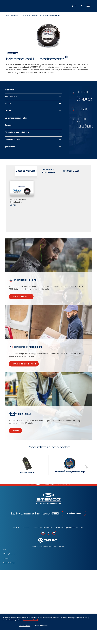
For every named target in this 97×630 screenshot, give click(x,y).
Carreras (26, 527)
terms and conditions (30, 620)
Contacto (15, 527)
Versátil (8, 103)
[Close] (93, 617)
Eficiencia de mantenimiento (17, 132)
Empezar (15, 430)
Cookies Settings (24, 626)
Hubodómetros (36, 15)
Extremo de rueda (24, 15)
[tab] (26, 171)
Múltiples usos (11, 96)
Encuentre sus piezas (21, 296)
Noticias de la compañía (43, 527)
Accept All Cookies (41, 626)
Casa (7, 15)
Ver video (13, 205)
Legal (4, 549)
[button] (88, 5)
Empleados (6, 558)
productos (14, 15)
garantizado (10, 147)
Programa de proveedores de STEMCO (70, 527)
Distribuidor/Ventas (9, 563)
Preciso (8, 111)
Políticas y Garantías (9, 554)
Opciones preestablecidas (16, 118)
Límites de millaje (12, 139)
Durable (8, 125)
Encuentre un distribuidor (24, 363)
